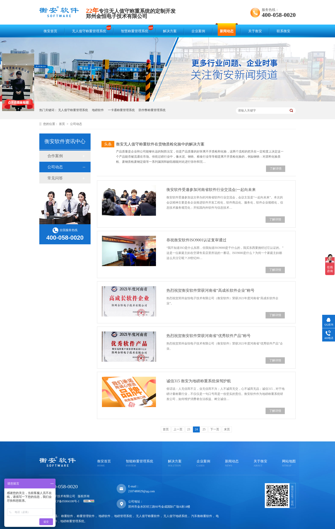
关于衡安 (255, 31)
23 (188, 429)
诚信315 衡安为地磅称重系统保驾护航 (198, 381)
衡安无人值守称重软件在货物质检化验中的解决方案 (160, 144)
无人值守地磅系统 (175, 516)
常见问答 (55, 178)
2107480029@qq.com (141, 491)
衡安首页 (50, 31)
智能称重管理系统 (139, 463)
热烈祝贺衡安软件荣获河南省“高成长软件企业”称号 (210, 290)
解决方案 (170, 31)
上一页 (177, 429)
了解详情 (276, 168)
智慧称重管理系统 (135, 29)
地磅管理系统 (123, 516)
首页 (62, 124)
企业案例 (198, 31)
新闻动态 (227, 31)
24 (196, 429)
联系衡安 (283, 31)
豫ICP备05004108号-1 (65, 501)
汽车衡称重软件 (201, 516)
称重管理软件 (86, 516)
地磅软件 (98, 110)
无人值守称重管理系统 (90, 29)
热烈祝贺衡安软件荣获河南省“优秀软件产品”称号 (208, 336)
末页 (227, 429)
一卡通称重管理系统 (121, 110)
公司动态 (76, 124)
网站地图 (289, 463)
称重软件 (67, 516)
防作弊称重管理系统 (152, 110)
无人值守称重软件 (148, 516)
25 (204, 429)
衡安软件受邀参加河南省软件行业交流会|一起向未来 (211, 190)
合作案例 (55, 156)
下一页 (214, 429)
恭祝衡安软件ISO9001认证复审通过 (196, 240)
